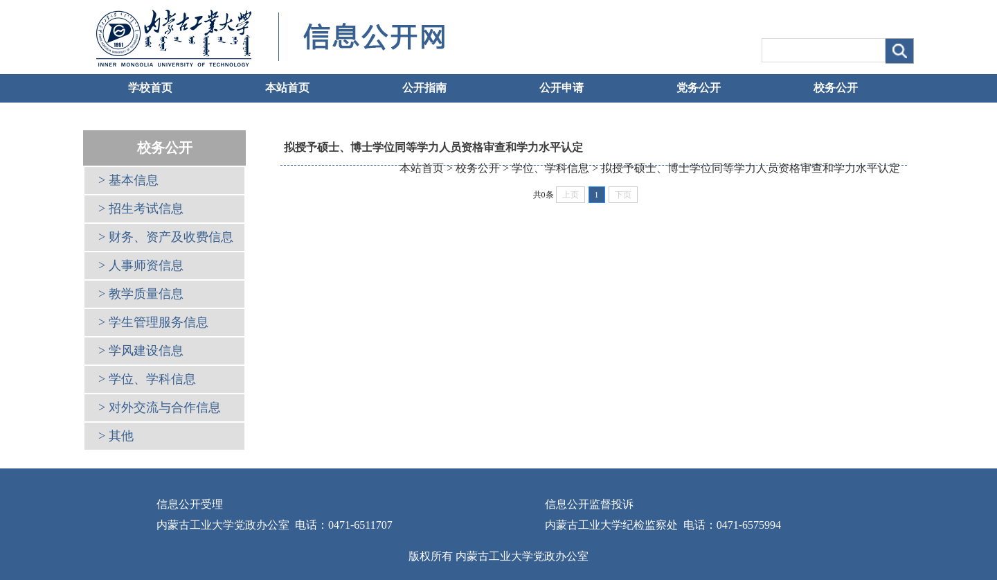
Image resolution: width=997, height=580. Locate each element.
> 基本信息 (128, 180)
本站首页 (287, 88)
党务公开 (698, 88)
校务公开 (836, 88)
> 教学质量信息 (140, 294)
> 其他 (116, 436)
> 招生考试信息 (140, 209)
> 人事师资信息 (140, 265)
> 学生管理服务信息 (153, 322)
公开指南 (424, 88)
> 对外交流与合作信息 (159, 407)
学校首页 (150, 88)
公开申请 (561, 88)
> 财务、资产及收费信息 (165, 237)
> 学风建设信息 (140, 351)
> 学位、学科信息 (147, 379)
